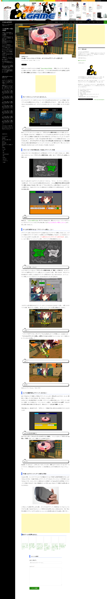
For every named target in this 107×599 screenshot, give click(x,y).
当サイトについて (100, 22)
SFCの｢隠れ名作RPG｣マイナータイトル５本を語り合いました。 (7, 62)
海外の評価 (76, 22)
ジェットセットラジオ (46, 68)
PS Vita (26, 56)
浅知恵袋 (56, 22)
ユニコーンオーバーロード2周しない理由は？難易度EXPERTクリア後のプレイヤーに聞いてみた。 (54, 547)
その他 (88, 22)
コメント (32, 566)
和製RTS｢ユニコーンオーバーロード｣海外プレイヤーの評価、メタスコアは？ (7, 86)
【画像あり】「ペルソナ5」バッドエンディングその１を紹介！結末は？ (7, 58)
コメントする (37, 60)
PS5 (3, 150)
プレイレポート (50, 22)
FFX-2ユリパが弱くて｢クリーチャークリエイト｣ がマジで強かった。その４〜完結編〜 (7, 50)
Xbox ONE (4, 159)
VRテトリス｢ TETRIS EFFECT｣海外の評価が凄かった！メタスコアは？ (62, 546)
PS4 (3, 152)
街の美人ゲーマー (82, 22)
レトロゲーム (5, 160)
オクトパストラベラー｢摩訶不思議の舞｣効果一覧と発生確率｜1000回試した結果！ (7, 66)
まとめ (71, 22)
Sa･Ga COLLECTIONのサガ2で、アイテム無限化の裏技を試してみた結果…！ (7, 70)
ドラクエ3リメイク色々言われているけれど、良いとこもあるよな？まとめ (7, 127)
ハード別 (92, 22)
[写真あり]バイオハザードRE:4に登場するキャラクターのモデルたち (7, 42)
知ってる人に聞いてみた (64, 22)
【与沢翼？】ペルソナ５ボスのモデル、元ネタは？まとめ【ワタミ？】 (7, 54)
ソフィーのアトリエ (33, 220)
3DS (3, 155)
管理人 (31, 60)
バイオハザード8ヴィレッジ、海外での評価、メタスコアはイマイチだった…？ (24, 546)
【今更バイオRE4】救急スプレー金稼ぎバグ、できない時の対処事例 (7, 34)
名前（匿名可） (33, 560)
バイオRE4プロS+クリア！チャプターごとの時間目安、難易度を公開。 (7, 38)
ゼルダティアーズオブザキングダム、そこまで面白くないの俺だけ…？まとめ (7, 81)
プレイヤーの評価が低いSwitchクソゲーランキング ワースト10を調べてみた (7, 46)
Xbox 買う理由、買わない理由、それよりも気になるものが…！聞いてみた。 (32, 546)
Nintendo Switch (6, 154)
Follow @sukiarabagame (99, 99)
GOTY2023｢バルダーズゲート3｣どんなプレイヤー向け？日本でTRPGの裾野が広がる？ (39, 546)
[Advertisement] (45, 83)
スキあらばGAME (7, 22)
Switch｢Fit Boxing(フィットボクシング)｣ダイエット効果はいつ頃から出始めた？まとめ (47, 547)
